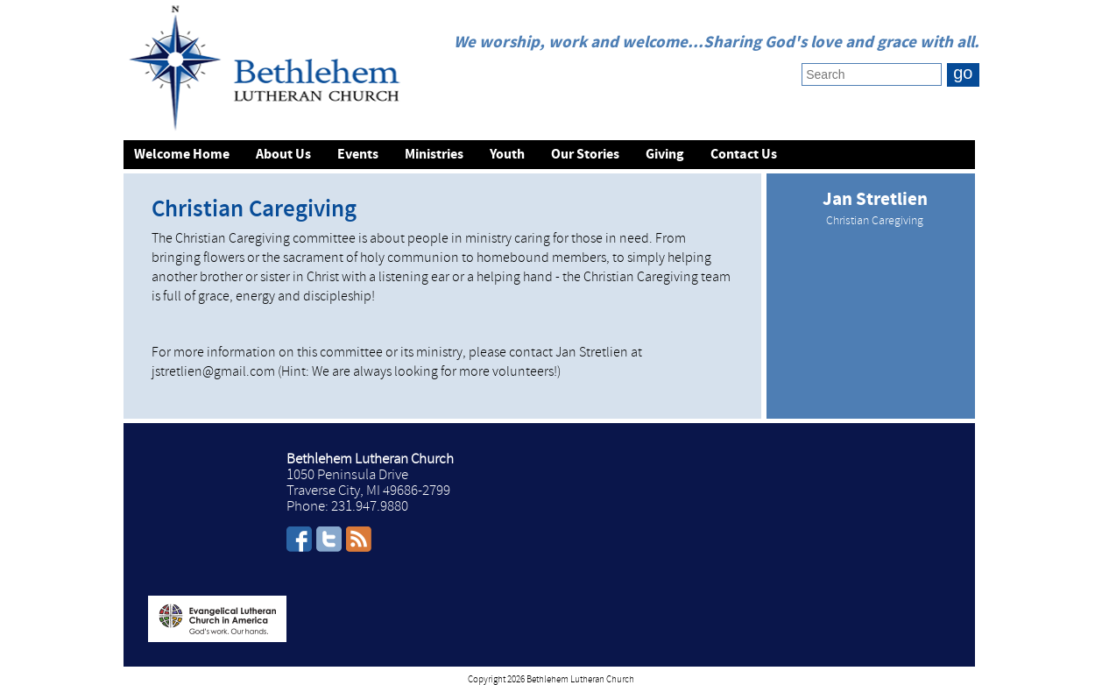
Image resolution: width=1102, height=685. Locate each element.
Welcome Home (182, 155)
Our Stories (585, 155)
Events (357, 155)
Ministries (434, 155)
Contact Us (743, 155)
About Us (283, 155)
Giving (665, 155)
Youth (507, 155)
